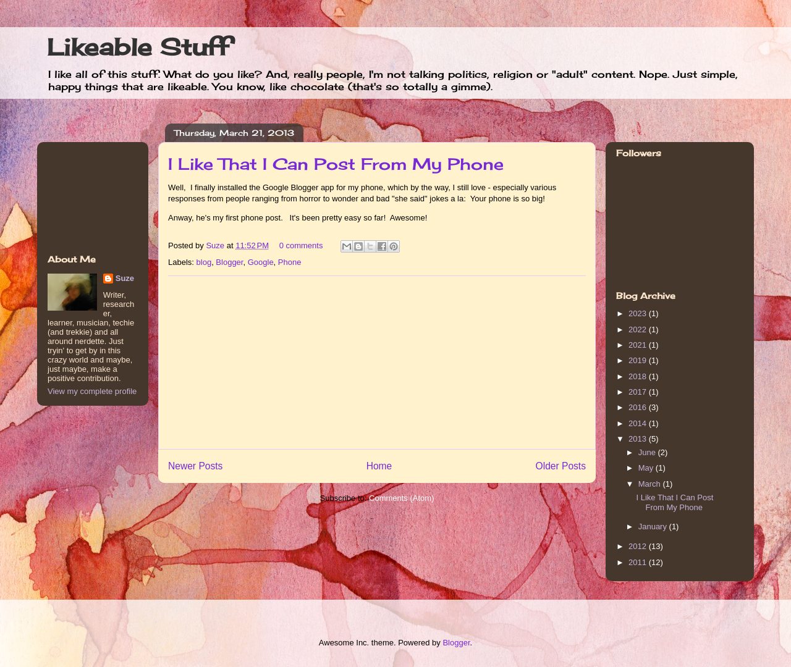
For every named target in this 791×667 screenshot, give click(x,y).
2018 (638, 376)
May (647, 467)
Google (261, 262)
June (648, 452)
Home (379, 466)
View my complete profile (92, 391)
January (653, 526)
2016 (638, 407)
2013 (638, 438)
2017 (638, 391)
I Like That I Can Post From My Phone (336, 164)
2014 (638, 423)
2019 (638, 360)
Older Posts (561, 466)
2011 (638, 562)
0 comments (301, 245)
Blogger (229, 262)
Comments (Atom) (401, 498)
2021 (638, 345)
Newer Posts (195, 466)
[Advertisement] (377, 362)
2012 (638, 546)
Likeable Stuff (138, 47)
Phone (290, 262)
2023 (638, 313)
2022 (638, 329)
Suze (216, 245)
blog (204, 262)
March (650, 484)
